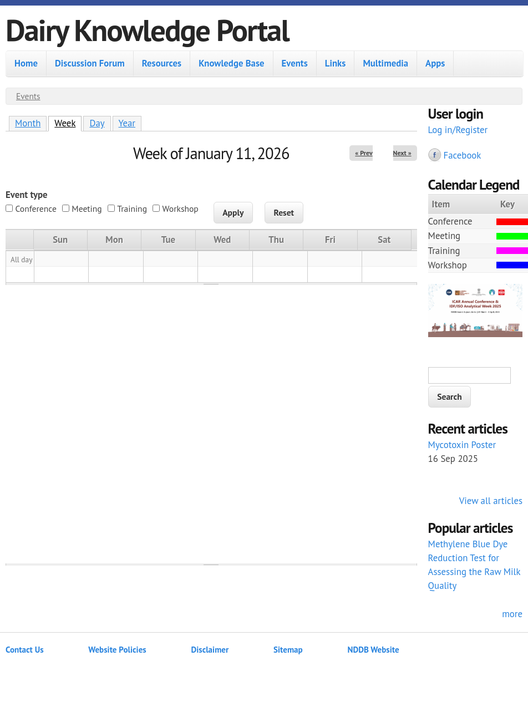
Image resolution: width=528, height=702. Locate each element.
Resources (161, 63)
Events (295, 63)
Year (127, 123)
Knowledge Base (231, 63)
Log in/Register (458, 130)
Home (26, 63)
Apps (435, 63)
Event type (27, 195)
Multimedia (385, 63)
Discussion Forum (90, 63)
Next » (402, 153)
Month (27, 123)
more (512, 614)
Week (68, 122)
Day (96, 123)
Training (132, 208)
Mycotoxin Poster (462, 445)
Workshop (181, 208)
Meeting (86, 208)
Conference (35, 208)
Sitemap (288, 649)
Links (335, 63)
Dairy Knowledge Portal (147, 29)
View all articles (490, 501)
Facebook (462, 155)
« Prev (363, 153)
